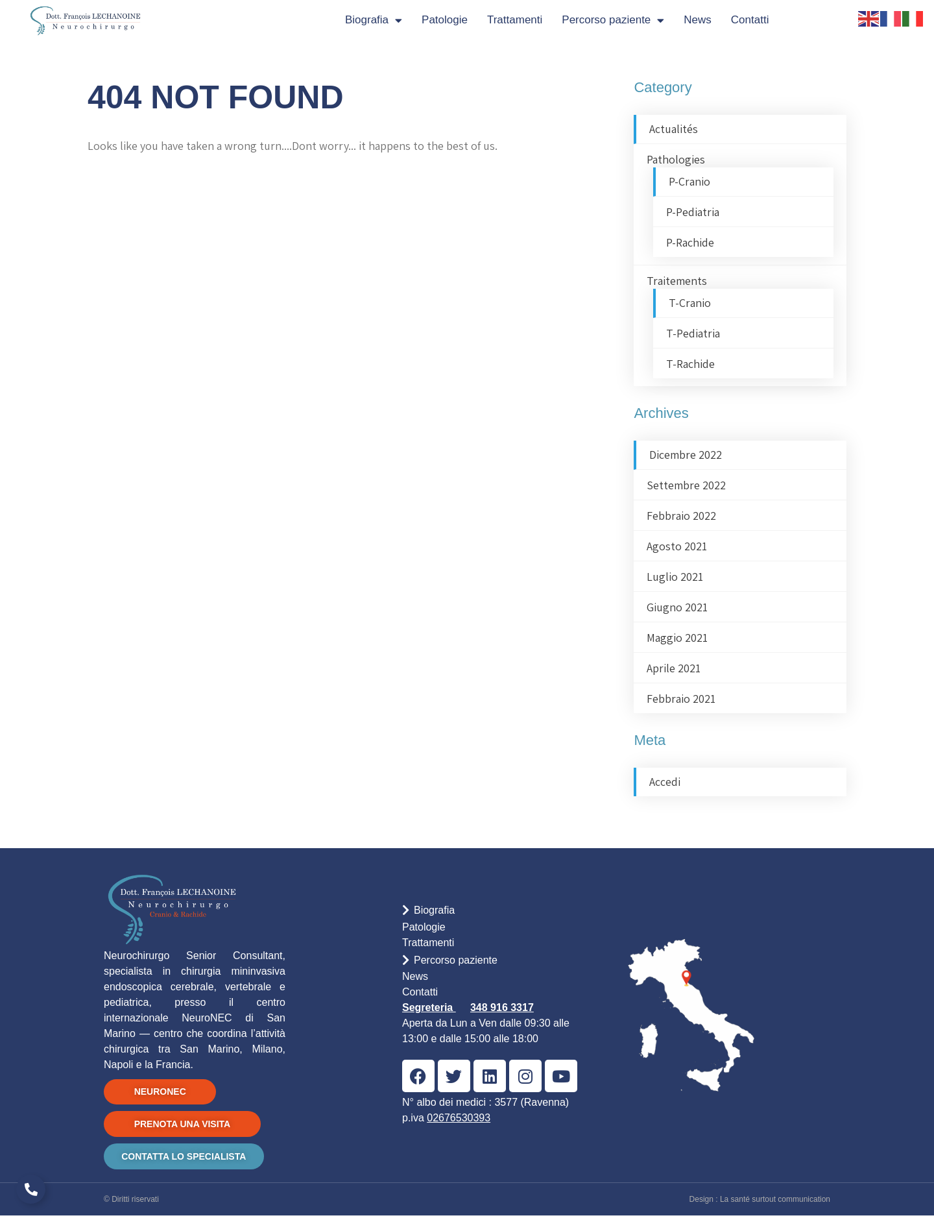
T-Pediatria (693, 333)
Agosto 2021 (677, 546)
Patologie (445, 20)
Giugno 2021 (677, 607)
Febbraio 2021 (681, 698)
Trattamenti (514, 20)
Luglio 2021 (675, 576)
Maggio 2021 (677, 637)
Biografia (373, 20)
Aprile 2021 (673, 668)
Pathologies (676, 159)
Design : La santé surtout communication (759, 1203)
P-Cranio (689, 181)
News (698, 20)
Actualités (673, 128)
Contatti (750, 20)
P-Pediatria (692, 211)
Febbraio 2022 (681, 515)
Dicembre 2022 (685, 454)
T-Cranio (690, 302)
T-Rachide (690, 363)
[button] (497, 912)
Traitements (677, 280)
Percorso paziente (613, 20)
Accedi (664, 781)
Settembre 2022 (686, 485)
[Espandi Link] (30, 1189)
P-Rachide (690, 242)
